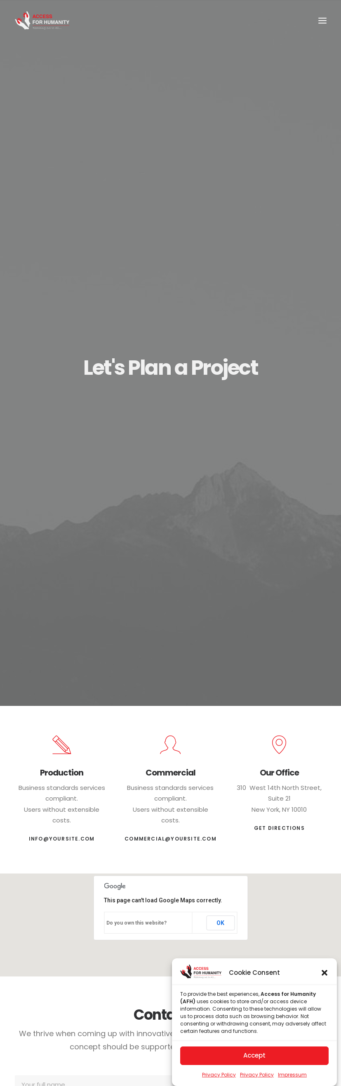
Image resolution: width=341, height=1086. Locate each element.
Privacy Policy (219, 1074)
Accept (254, 1055)
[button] (324, 973)
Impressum (292, 1074)
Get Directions (279, 824)
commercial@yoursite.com (170, 834)
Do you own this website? (136, 919)
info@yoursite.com (61, 834)
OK (220, 919)
